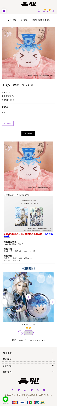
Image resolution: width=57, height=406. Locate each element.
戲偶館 (15, 20)
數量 (3, 113)
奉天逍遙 (36, 340)
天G (43, 340)
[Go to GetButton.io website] (5, 403)
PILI (8, 92)
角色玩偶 (24, 20)
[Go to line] (5, 399)
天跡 (30, 340)
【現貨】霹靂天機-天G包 (40, 20)
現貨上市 (23, 340)
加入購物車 (8, 123)
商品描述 (28, 133)
